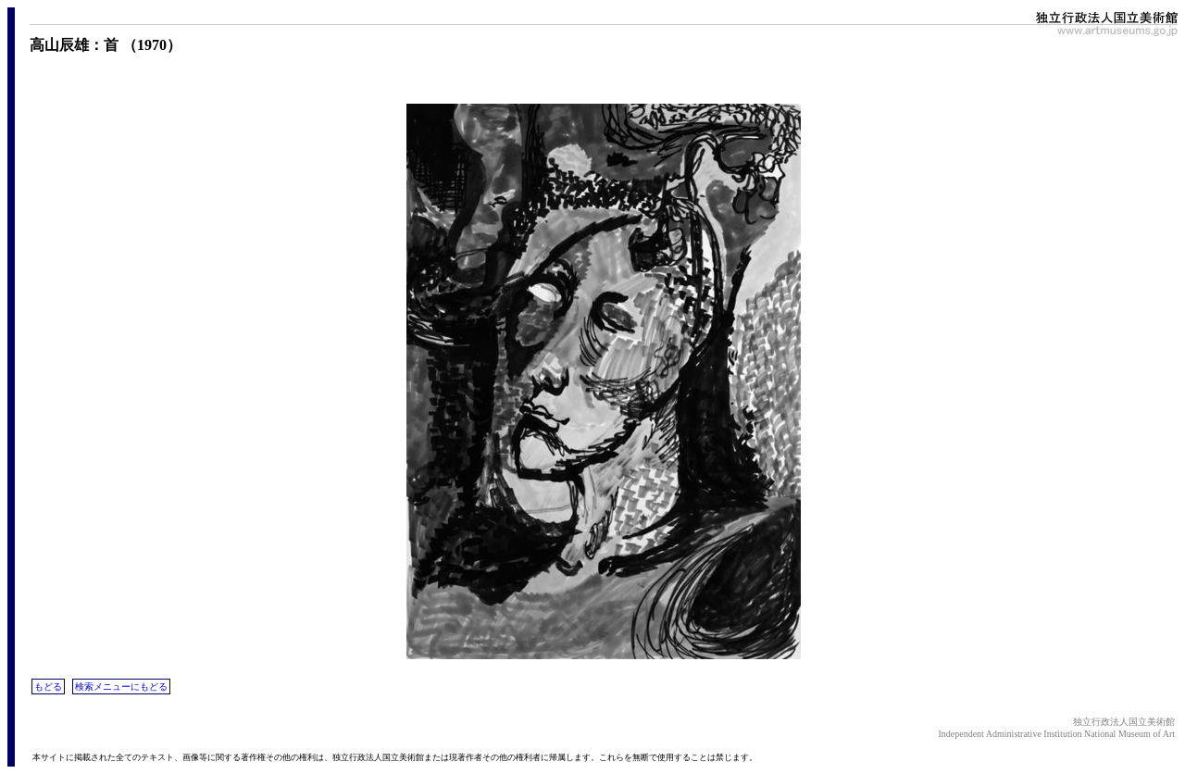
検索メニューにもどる (121, 686)
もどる (48, 686)
